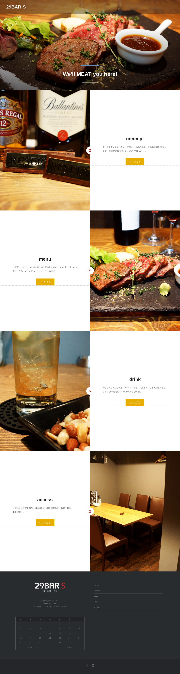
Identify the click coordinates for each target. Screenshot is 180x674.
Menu (96, 596)
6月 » (69, 647)
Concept (97, 591)
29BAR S (16, 6)
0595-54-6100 (50, 604)
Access (97, 607)
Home (96, 585)
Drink (96, 602)
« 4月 (30, 647)
